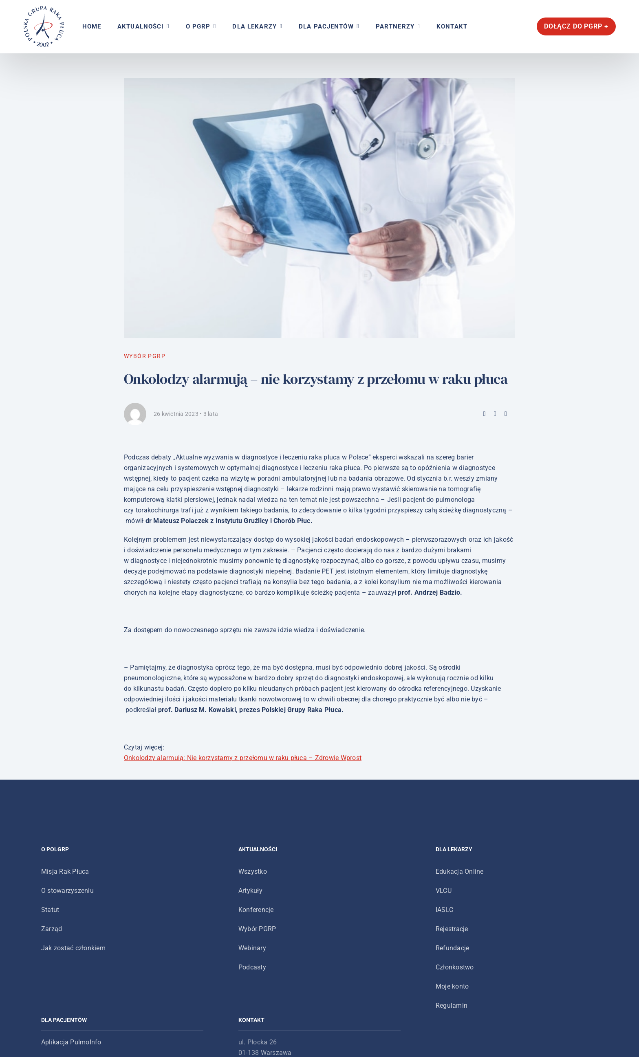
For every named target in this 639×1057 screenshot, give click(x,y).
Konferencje (256, 910)
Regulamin (451, 1005)
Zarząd (51, 929)
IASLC (444, 910)
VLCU (444, 890)
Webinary (252, 948)
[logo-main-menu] (44, 9)
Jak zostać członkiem (73, 948)
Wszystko (252, 871)
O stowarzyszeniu (67, 890)
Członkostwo (455, 967)
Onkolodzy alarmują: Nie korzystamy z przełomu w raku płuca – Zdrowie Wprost (242, 758)
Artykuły (250, 890)
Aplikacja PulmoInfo (71, 1042)
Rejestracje (452, 929)
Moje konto (452, 986)
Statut (50, 910)
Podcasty (252, 967)
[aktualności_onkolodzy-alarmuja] (319, 208)
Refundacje (452, 948)
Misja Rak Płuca (65, 871)
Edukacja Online (460, 871)
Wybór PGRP (257, 929)
